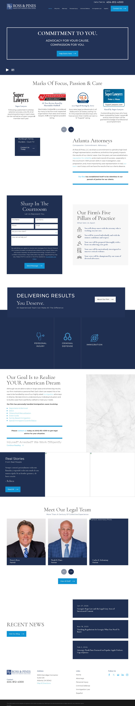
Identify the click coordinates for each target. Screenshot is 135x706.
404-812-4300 (115, 2)
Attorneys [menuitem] (64, 8)
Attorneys (80, 678)
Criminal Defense (83, 686)
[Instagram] (127, 675)
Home (78, 675)
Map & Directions (44, 683)
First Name (12, 220)
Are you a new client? (16, 231)
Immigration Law (83, 689)
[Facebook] (109, 675)
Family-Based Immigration (16, 418)
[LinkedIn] (123, 675)
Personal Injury (82, 682)
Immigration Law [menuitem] (96, 8)
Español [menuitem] (106, 8)
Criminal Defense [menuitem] (85, 8)
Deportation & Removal (15, 408)
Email (35, 225)
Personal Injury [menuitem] (74, 8)
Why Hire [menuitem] (56, 8)
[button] (13, 70)
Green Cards (11, 416)
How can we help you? (16, 237)
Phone (11, 225)
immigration (45, 394)
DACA (8, 411)
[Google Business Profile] (118, 675)
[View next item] (71, 129)
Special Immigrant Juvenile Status (19, 421)
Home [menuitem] (50, 8)
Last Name (36, 220)
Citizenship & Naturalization (17, 413)
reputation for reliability (85, 158)
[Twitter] (114, 675)
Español (79, 693)
